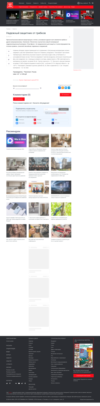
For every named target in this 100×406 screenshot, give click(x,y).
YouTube (37, 123)
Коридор (31, 382)
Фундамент (53, 344)
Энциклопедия (52, 3)
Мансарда (31, 361)
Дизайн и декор (42, 7)
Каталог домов (9, 344)
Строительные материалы (57, 378)
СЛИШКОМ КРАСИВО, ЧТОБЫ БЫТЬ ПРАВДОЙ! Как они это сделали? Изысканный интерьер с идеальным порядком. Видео (57, 24)
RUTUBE (55, 123)
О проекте (9, 367)
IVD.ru (10, 395)
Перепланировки (23, 7)
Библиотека (31, 369)
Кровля (52, 346)
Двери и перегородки (56, 352)
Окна (52, 350)
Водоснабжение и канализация (58, 361)
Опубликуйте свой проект (83, 379)
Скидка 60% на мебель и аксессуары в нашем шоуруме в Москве (12, 22)
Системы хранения (33, 380)
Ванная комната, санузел (34, 355)
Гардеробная (32, 367)
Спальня (31, 346)
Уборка (30, 384)
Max (54, 120)
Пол (52, 359)
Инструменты (54, 382)
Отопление (53, 363)
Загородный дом (32, 378)
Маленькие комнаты (33, 363)
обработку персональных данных (59, 112)
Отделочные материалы (56, 380)
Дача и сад (67, 7)
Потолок (53, 355)
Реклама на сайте (10, 373)
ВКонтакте (20, 123)
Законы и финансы (55, 386)
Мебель (30, 373)
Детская (31, 359)
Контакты (9, 384)
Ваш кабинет (83, 3)
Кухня (30, 348)
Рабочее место (32, 365)
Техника (53, 384)
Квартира (31, 344)
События (43, 3)
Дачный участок (32, 392)
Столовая (31, 350)
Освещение (53, 369)
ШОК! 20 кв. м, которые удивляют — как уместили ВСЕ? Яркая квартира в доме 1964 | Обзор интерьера (42, 23)
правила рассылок (54, 113)
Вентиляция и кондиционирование (59, 365)
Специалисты (33, 7)
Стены (52, 348)
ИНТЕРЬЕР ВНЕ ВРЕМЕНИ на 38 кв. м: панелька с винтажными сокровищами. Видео (87, 22)
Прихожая (31, 357)
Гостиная (31, 352)
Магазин (21, 3)
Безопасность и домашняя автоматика (60, 373)
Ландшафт (31, 390)
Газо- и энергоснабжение (57, 367)
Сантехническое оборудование (58, 371)
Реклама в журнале (10, 375)
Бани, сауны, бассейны (56, 376)
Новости (35, 3)
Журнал (28, 3)
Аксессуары (31, 376)
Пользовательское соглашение (13, 377)
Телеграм (20, 120)
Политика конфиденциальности (13, 379)
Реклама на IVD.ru (77, 70)
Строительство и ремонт (55, 7)
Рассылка (9, 348)
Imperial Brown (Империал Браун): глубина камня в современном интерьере (27, 22)
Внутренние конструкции (57, 357)
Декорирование (32, 371)
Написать (66, 94)
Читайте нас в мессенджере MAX (70, 21)
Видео (72, 7)
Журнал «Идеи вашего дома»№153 (28, 80)
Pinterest (37, 120)
